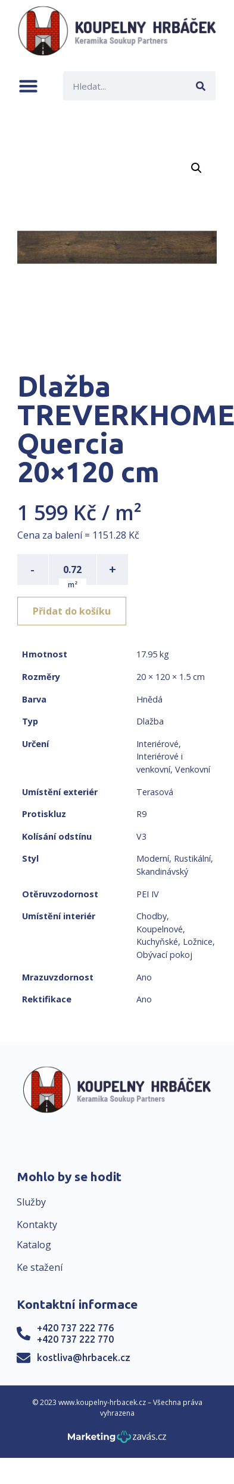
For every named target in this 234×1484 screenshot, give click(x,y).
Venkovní (192, 769)
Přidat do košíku (72, 611)
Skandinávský (162, 871)
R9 (141, 813)
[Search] (201, 85)
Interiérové (157, 743)
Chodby (151, 916)
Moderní (152, 858)
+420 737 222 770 (75, 1339)
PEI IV (147, 894)
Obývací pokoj (164, 954)
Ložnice (198, 941)
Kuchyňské (157, 941)
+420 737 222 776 (75, 1327)
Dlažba (150, 721)
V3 (141, 836)
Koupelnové (159, 929)
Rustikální (192, 858)
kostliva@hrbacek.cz (83, 1357)
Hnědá (149, 699)
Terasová (154, 792)
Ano (144, 977)
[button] (28, 86)
